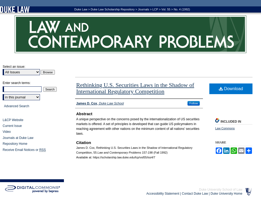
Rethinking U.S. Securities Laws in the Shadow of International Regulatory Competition (135, 88)
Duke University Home (226, 193)
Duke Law (80, 9)
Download (231, 88)
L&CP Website (13, 120)
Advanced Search (16, 106)
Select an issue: (14, 67)
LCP (155, 9)
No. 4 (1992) (182, 9)
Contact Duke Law (195, 193)
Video (7, 132)
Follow (193, 103)
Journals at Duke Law (18, 138)
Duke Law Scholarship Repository (112, 9)
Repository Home (15, 144)
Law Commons (225, 128)
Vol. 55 (165, 9)
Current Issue (12, 126)
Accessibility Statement (162, 193)
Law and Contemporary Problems (130, 34)
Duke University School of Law (220, 189)
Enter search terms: (17, 83)
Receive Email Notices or (24, 150)
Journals (143, 9)
